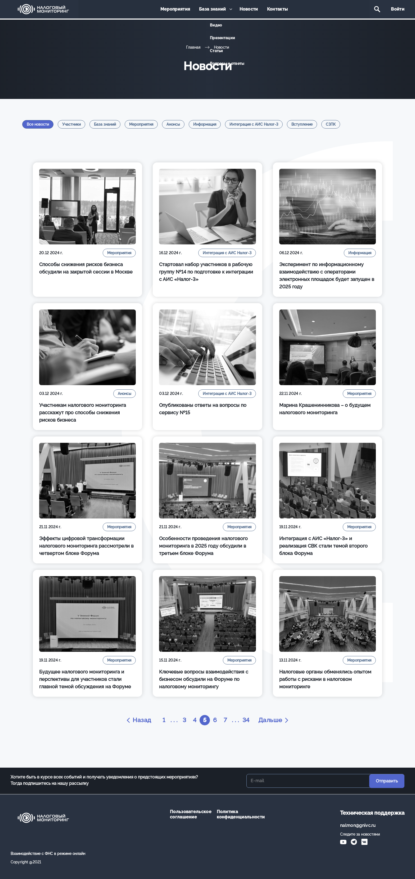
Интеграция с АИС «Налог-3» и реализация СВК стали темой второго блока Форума (323, 546)
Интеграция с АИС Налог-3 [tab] (253, 124)
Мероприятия (177, 9)
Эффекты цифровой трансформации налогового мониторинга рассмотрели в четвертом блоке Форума (86, 546)
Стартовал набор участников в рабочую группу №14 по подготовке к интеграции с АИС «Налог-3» (206, 272)
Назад (137, 720)
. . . (172, 720)
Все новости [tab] (38, 124)
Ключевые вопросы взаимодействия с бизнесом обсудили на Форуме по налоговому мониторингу (203, 679)
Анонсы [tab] (173, 124)
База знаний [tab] (105, 124)
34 (247, 720)
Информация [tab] (204, 124)
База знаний (213, 9)
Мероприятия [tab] (141, 124)
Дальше (275, 720)
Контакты (275, 9)
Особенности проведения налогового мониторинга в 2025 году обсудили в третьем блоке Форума (203, 546)
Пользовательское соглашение (189, 814)
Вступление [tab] (302, 124)
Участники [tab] (71, 124)
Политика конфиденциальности (236, 814)
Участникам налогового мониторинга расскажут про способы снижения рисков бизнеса (82, 412)
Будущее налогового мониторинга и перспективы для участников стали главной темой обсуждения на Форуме (85, 679)
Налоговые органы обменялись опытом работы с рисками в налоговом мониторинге (325, 679)
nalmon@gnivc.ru (358, 825)
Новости (248, 9)
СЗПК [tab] (331, 124)
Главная (193, 47)
